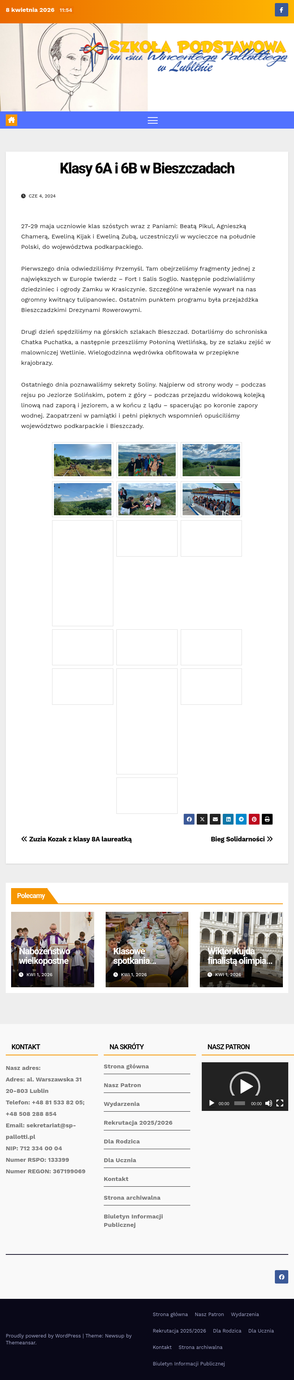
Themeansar (20, 1343)
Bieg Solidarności (242, 839)
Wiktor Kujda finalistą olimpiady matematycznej (241, 961)
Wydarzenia (122, 1103)
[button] (245, 1086)
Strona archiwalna (132, 1197)
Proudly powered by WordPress (44, 1336)
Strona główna (126, 1066)
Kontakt (116, 1178)
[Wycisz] (269, 1103)
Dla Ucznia (120, 1160)
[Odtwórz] (212, 1103)
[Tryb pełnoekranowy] (280, 1103)
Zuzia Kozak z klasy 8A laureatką (76, 839)
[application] (245, 1086)
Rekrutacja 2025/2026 (138, 1122)
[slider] (239, 1103)
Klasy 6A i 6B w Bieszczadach (147, 168)
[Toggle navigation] (153, 120)
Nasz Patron (122, 1085)
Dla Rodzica (122, 1141)
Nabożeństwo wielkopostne (44, 956)
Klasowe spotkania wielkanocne (136, 961)
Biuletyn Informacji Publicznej (189, 1364)
